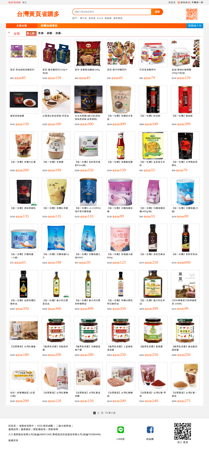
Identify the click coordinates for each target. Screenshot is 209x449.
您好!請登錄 (14, 2)
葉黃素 (92, 18)
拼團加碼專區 (49, 25)
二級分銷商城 (63, 425)
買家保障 (53, 429)
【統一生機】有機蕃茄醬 (120, 162)
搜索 (157, 11)
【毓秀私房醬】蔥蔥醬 (151, 346)
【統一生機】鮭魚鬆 (150, 116)
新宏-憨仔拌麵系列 (117, 69)
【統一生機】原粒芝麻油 (152, 254)
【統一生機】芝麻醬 (53, 162)
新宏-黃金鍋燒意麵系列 (22, 69)
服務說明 (13, 429)
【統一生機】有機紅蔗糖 (55, 208)
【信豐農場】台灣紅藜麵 (55, 392)
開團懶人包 (195, 25)
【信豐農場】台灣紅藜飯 (23, 346)
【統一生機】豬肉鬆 (182, 116)
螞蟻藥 (108, 18)
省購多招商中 (26, 425)
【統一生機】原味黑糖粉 (23, 208)
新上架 (31, 33)
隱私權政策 (39, 429)
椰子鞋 (83, 18)
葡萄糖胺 (118, 18)
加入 (24, 2)
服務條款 (26, 429)
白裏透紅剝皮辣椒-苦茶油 (56, 116)
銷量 (49, 33)
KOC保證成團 (45, 425)
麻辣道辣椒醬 (17, 116)
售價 (40, 33)
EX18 (100, 18)
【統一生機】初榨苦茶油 (184, 254)
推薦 (58, 33)
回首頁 (172, 2)
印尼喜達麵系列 (148, 69)
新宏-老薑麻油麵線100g (87, 69)
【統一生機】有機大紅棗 (23, 162)
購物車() (184, 2)
